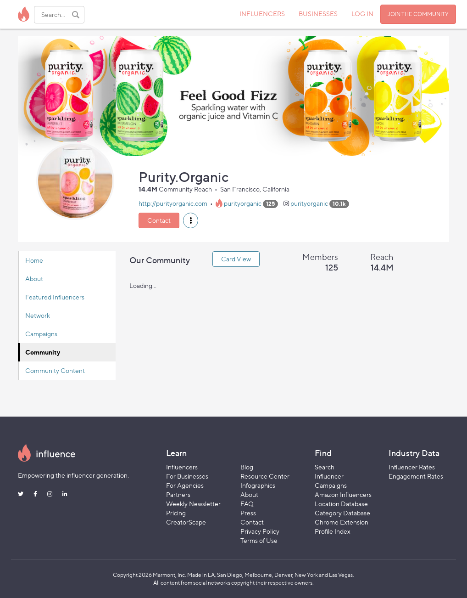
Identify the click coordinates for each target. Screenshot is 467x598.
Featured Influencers (54, 297)
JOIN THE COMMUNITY (418, 14)
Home (34, 260)
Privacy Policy (259, 531)
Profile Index (332, 531)
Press (248, 513)
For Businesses (187, 476)
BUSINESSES (318, 13)
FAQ (247, 504)
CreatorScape (186, 522)
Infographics (257, 485)
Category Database (342, 513)
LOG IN (362, 13)
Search (324, 467)
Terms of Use (259, 540)
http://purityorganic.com (173, 203)
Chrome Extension (341, 522)
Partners (178, 494)
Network (37, 315)
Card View (236, 259)
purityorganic (242, 203)
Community (42, 352)
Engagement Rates (416, 476)
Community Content (55, 370)
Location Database (341, 504)
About (34, 278)
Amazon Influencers (343, 494)
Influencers (182, 467)
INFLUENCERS (262, 13)
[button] (190, 220)
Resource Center (264, 476)
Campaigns (41, 334)
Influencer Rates (412, 467)
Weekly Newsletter (193, 504)
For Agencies (185, 485)
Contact (159, 220)
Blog (246, 467)
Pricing (176, 513)
